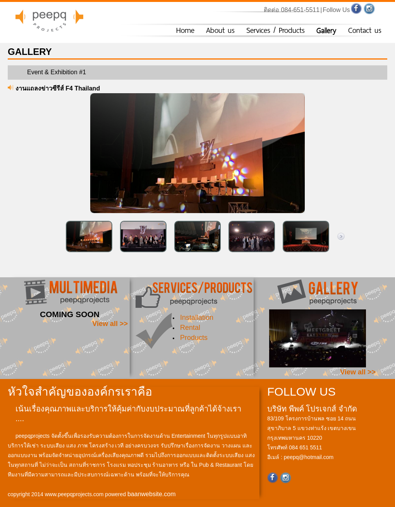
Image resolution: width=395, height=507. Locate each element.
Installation (196, 317)
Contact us (364, 30)
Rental (190, 327)
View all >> (110, 324)
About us (220, 30)
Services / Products (275, 30)
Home (185, 30)
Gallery (326, 30)
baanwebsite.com (151, 494)
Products (194, 337)
